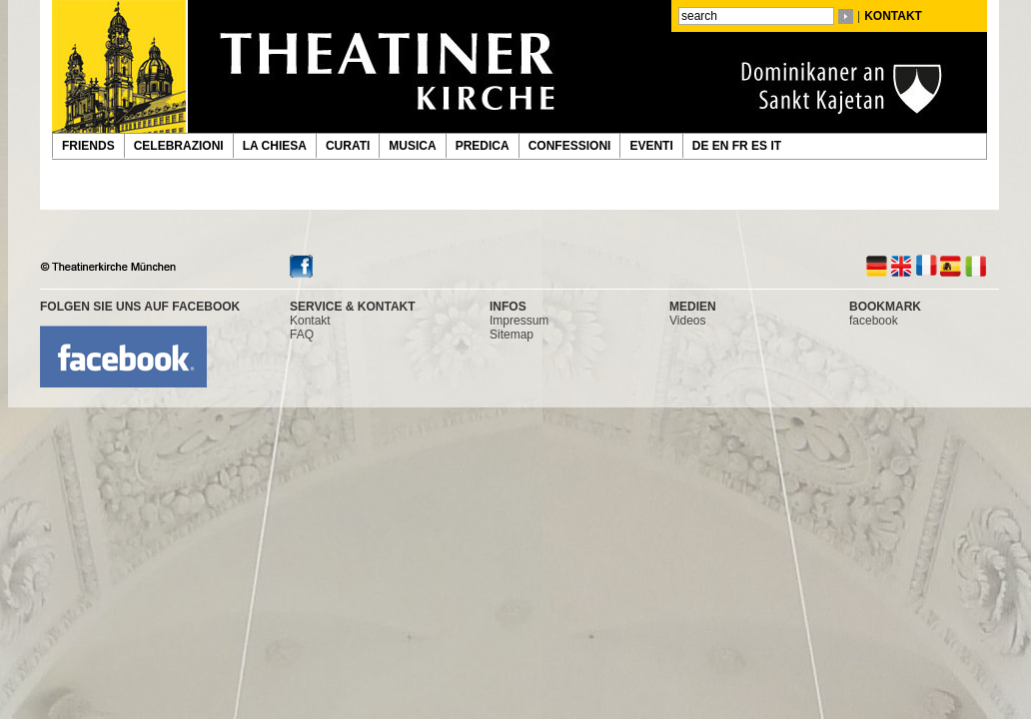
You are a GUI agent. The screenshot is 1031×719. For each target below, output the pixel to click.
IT (777, 146)
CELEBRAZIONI (179, 146)
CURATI (348, 146)
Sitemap (511, 335)
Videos (687, 321)
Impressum (519, 321)
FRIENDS (88, 146)
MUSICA (412, 146)
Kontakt (310, 321)
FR (741, 146)
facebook (873, 321)
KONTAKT (893, 16)
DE (702, 146)
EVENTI (650, 146)
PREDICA (483, 146)
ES (760, 146)
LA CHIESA (275, 146)
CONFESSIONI (569, 146)
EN (722, 146)
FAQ (302, 335)
